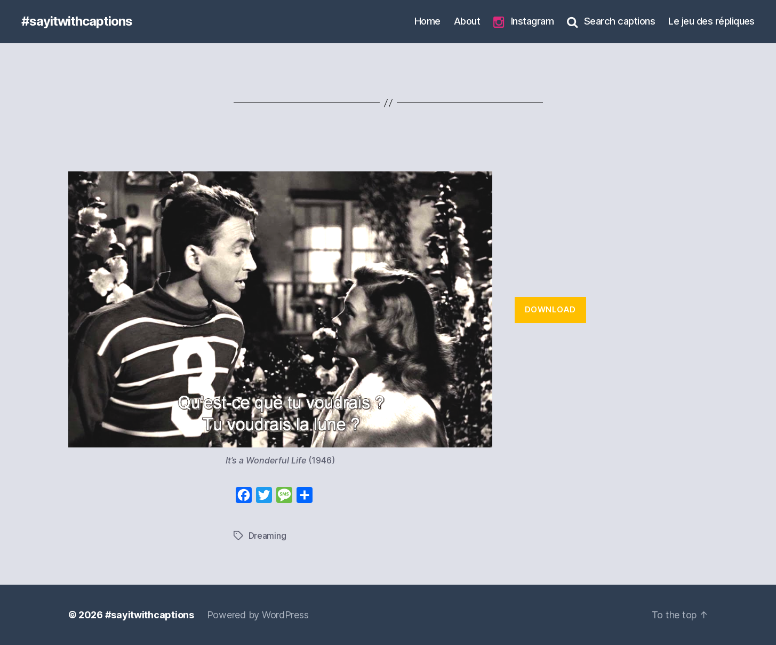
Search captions (611, 21)
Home (427, 21)
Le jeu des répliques (711, 21)
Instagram (523, 21)
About (467, 21)
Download (550, 309)
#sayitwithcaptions (76, 21)
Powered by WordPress (258, 614)
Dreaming (267, 535)
